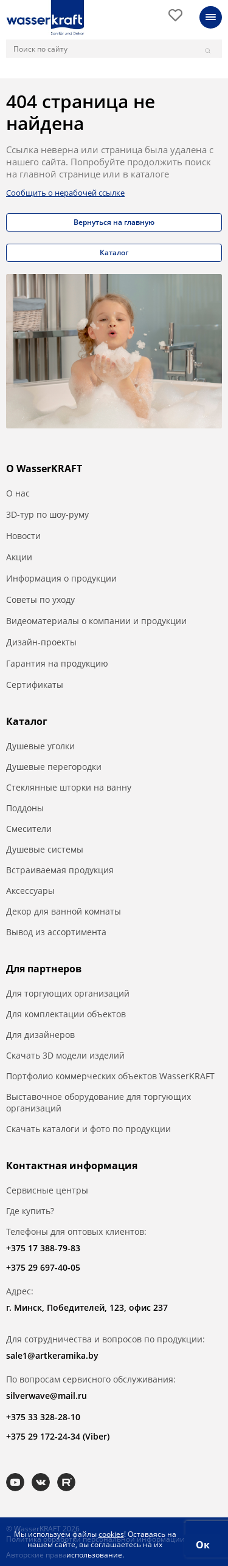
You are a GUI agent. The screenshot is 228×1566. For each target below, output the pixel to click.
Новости (23, 535)
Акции (19, 557)
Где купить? (30, 1211)
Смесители (29, 828)
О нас (18, 493)
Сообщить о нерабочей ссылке (65, 192)
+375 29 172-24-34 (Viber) (57, 1436)
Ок (203, 1544)
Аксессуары (30, 890)
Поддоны (25, 808)
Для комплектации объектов (66, 1014)
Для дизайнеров (40, 1034)
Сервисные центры (47, 1190)
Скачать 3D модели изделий (65, 1055)
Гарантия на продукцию (57, 663)
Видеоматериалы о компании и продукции (96, 621)
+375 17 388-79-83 (43, 1248)
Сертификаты (34, 684)
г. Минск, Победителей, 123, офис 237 (87, 1307)
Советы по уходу (40, 599)
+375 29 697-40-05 (43, 1267)
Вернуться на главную (114, 222)
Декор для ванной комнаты (63, 911)
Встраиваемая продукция (60, 870)
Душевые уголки (40, 746)
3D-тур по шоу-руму (47, 514)
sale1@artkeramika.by (52, 1355)
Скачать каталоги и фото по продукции (88, 1129)
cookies (111, 1534)
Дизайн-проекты (41, 642)
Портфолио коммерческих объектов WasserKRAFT (110, 1076)
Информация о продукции (61, 578)
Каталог (114, 252)
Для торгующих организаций (68, 993)
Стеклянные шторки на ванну (68, 787)
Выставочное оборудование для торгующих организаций (98, 1102)
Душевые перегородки (54, 766)
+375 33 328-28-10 (43, 1417)
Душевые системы (44, 849)
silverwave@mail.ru (46, 1395)
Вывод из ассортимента (56, 932)
